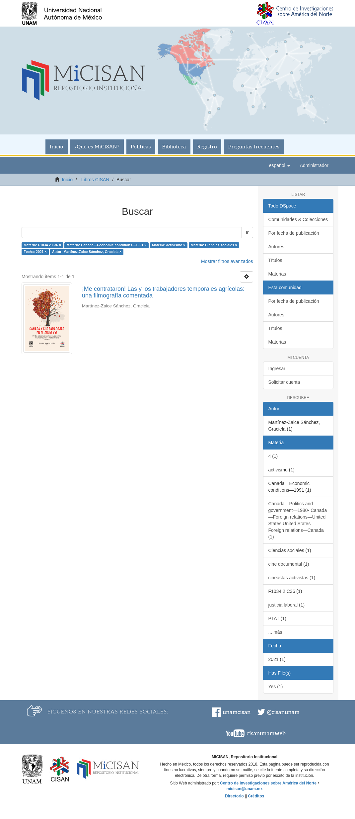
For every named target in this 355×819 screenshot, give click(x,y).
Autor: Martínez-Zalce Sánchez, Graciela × (86, 252)
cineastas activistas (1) (292, 577)
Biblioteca (174, 147)
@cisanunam (283, 712)
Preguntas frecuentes (253, 147)
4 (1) (273, 456)
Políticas (141, 147)
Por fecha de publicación (293, 233)
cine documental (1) (288, 564)
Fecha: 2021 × (35, 252)
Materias (277, 274)
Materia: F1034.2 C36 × (42, 245)
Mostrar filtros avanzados (227, 261)
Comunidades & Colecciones (298, 219)
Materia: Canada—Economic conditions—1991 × (107, 245)
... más (275, 632)
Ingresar (276, 368)
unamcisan (236, 712)
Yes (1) (275, 686)
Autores (276, 246)
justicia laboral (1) (286, 605)
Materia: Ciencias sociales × (214, 245)
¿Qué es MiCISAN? (97, 147)
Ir (247, 232)
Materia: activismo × (168, 245)
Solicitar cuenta (284, 382)
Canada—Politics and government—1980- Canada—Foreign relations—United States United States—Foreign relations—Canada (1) (297, 520)
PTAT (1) (277, 618)
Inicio (56, 147)
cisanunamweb (266, 733)
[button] (279, 165)
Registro (207, 147)
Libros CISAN (95, 179)
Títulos (275, 260)
